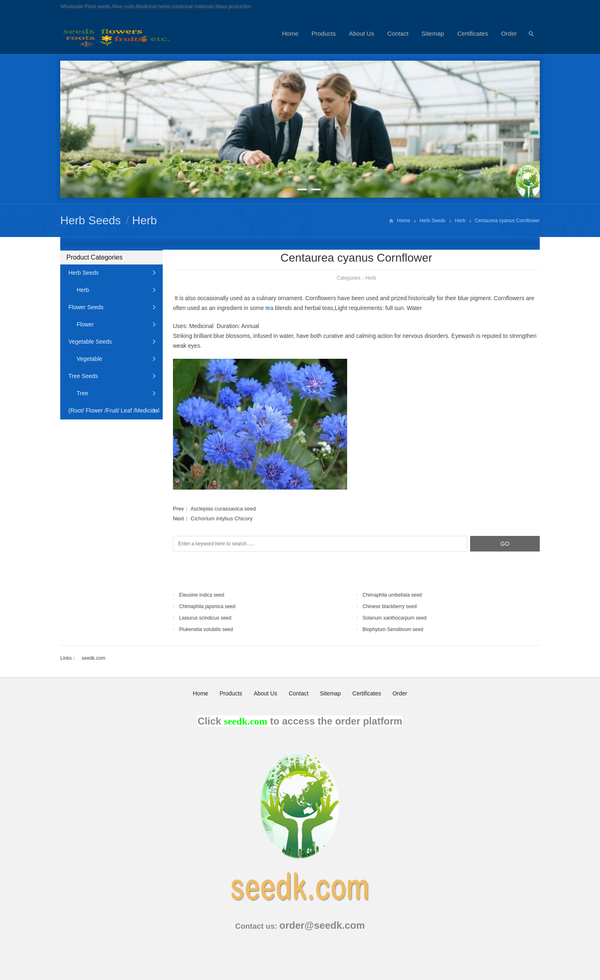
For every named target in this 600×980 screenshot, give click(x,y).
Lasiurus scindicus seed (205, 618)
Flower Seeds (86, 307)
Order (509, 33)
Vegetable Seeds (90, 341)
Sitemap (433, 33)
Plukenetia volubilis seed (206, 629)
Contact (398, 33)
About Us (361, 33)
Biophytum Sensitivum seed (393, 629)
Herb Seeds (90, 220)
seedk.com (93, 658)
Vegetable (89, 359)
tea (269, 308)
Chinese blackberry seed (390, 606)
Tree (82, 393)
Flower (85, 324)
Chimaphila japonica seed (207, 606)
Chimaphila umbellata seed (392, 595)
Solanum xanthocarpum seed (395, 618)
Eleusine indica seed (201, 595)
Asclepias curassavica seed (223, 509)
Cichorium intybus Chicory (221, 518)
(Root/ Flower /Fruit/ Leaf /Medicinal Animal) (109, 413)
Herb (144, 220)
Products (323, 33)
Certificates (472, 33)
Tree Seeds (83, 376)
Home (290, 33)
